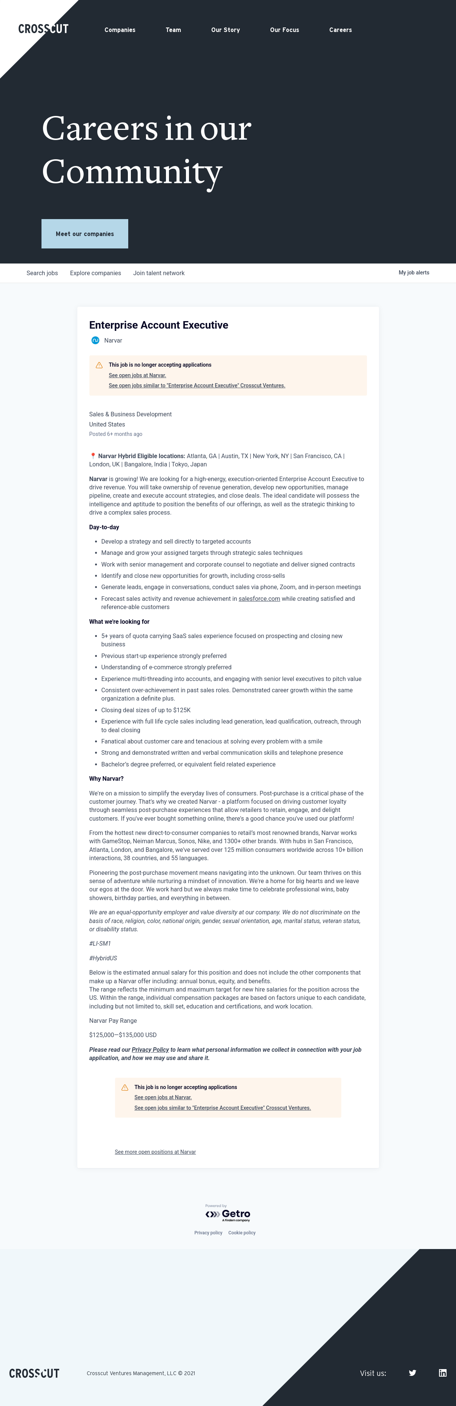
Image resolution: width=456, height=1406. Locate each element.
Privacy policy (208, 1232)
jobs (42, 273)
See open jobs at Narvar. (137, 375)
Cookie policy (242, 1232)
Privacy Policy (150, 1049)
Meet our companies (85, 233)
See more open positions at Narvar (155, 1152)
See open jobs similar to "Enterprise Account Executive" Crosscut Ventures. (197, 385)
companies (95, 273)
